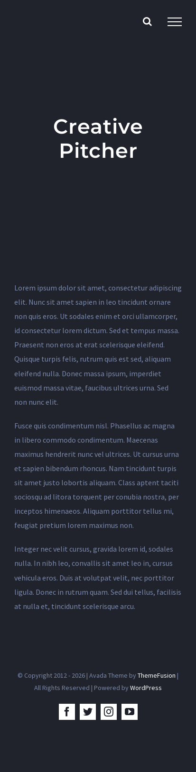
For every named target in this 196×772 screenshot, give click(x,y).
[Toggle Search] (147, 21)
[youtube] (129, 712)
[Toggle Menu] (174, 22)
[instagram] (109, 712)
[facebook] (67, 712)
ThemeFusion (157, 675)
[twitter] (88, 712)
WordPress (146, 687)
